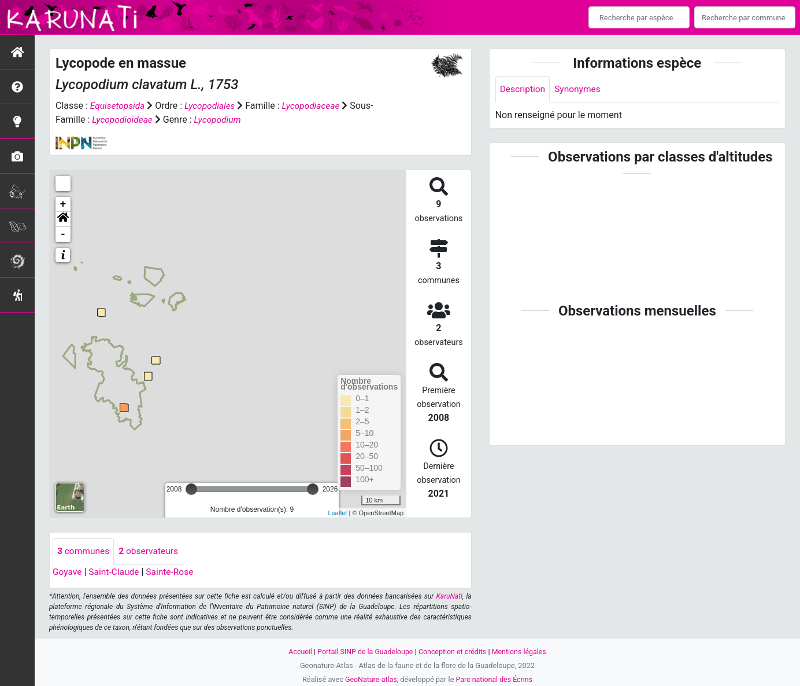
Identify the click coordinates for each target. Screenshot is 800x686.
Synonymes (579, 89)
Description (523, 89)
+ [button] (63, 204)
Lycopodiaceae (315, 105)
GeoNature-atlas (370, 679)
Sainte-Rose (173, 571)
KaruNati (449, 596)
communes (84, 551)
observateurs (151, 551)
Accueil (297, 651)
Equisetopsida (118, 105)
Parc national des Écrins (495, 679)
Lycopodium (220, 119)
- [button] (63, 234)
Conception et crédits (453, 651)
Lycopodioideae (123, 119)
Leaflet (337, 512)
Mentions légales (522, 651)
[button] (63, 219)
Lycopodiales (212, 105)
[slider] (191, 489)
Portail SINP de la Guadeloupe (363, 651)
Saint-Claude (116, 571)
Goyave (68, 571)
